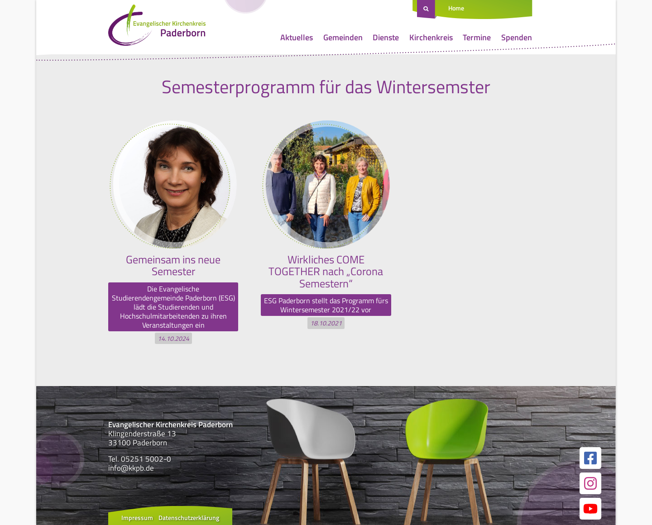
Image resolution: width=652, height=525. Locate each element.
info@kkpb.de (131, 468)
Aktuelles (296, 37)
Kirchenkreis (431, 37)
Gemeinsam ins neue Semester (173, 265)
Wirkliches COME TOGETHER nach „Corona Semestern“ (325, 271)
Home (456, 8)
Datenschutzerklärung (188, 517)
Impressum (137, 517)
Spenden (516, 37)
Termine (477, 37)
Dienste (386, 37)
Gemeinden (343, 37)
